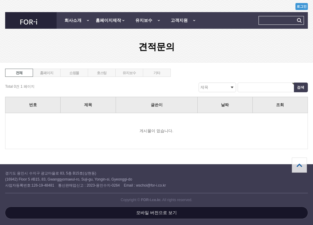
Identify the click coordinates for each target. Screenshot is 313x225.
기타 (156, 73)
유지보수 (143, 20)
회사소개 (72, 20)
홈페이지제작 (108, 20)
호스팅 (102, 73)
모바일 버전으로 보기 (156, 212)
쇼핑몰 (74, 73)
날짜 (225, 105)
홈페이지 (46, 73)
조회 (280, 105)
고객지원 (179, 20)
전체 (19, 73)
